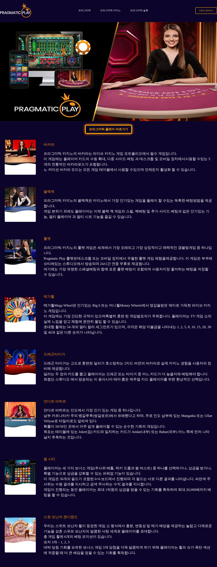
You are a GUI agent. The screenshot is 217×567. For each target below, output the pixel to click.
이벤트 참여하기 (206, 10)
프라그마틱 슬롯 (139, 10)
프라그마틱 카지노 (110, 10)
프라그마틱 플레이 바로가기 (108, 129)
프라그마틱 (84, 10)
